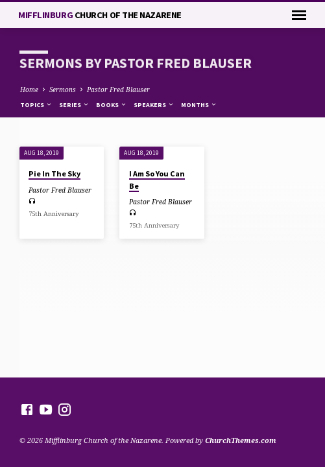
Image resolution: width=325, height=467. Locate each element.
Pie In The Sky (54, 173)
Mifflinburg (100, 15)
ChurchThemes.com (240, 440)
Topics (36, 105)
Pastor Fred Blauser (118, 89)
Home (29, 89)
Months (199, 105)
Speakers (154, 105)
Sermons (62, 89)
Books (111, 105)
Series (74, 105)
